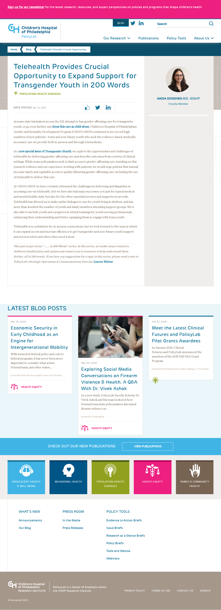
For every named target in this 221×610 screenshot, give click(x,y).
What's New (29, 511)
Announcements (30, 520)
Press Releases (73, 528)
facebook (89, 107)
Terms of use (160, 590)
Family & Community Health (194, 484)
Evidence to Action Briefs (124, 520)
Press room (73, 511)
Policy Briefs (114, 543)
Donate (205, 590)
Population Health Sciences (40, 94)
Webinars (112, 558)
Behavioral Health (68, 481)
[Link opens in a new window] (26, 7)
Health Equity (31, 387)
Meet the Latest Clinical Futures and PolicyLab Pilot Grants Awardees (178, 334)
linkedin (109, 107)
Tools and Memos (118, 551)
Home (13, 49)
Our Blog (25, 528)
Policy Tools (176, 38)
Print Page (123, 107)
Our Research (114, 38)
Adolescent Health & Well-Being (26, 484)
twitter (99, 107)
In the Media (71, 520)
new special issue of (45, 151)
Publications (148, 38)
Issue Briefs (114, 528)
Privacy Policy (134, 590)
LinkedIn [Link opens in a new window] (141, 23)
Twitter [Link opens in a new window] (133, 23)
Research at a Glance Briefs (125, 536)
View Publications (147, 446)
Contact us (185, 590)
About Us (201, 38)
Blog (120, 23)
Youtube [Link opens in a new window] (149, 23)
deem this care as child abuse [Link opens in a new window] (70, 126)
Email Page (133, 107)
